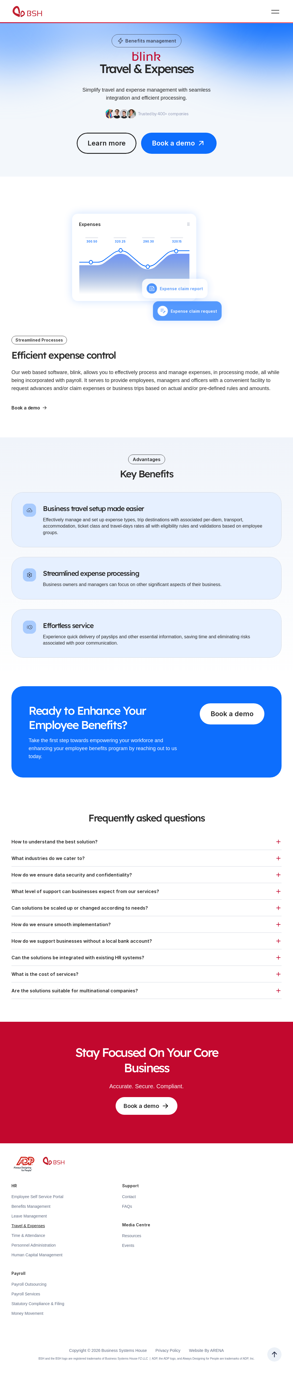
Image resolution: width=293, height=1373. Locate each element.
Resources (131, 1235)
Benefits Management (30, 1206)
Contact (129, 1196)
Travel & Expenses (28, 1225)
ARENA (217, 1350)
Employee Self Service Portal (37, 1196)
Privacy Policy (167, 1350)
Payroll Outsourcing (28, 1284)
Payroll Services (25, 1294)
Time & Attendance (28, 1235)
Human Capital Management (36, 1255)
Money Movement (27, 1313)
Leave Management (29, 1216)
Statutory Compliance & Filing (37, 1303)
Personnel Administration (33, 1245)
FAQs (127, 1206)
